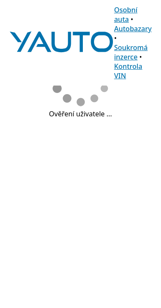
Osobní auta (125, 14)
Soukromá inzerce (131, 52)
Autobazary (133, 28)
